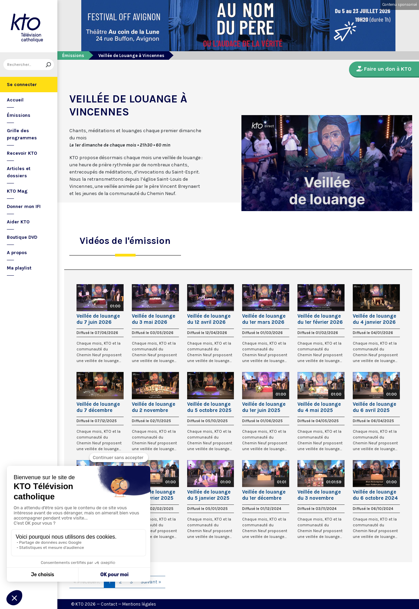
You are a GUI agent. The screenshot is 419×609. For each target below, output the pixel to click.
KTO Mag (17, 191)
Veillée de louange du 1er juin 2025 (263, 407)
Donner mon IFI (24, 206)
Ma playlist (19, 268)
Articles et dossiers (18, 172)
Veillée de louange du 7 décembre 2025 (98, 407)
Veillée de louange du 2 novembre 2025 (153, 407)
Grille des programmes (22, 134)
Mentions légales (139, 604)
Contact (109, 604)
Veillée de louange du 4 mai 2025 (319, 407)
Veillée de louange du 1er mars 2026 (263, 319)
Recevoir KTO (22, 153)
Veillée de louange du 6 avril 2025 (374, 407)
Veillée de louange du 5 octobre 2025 (209, 407)
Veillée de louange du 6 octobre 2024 (375, 495)
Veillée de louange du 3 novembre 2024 (319, 495)
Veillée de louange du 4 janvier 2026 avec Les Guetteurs (375, 319)
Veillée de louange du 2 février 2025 (153, 495)
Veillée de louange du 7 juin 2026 (98, 319)
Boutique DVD (22, 237)
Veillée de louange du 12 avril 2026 (209, 319)
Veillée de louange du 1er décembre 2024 (263, 495)
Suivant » (151, 582)
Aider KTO (18, 222)
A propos (17, 252)
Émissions (18, 115)
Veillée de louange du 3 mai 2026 (153, 319)
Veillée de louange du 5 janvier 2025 (209, 495)
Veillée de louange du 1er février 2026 (320, 319)
